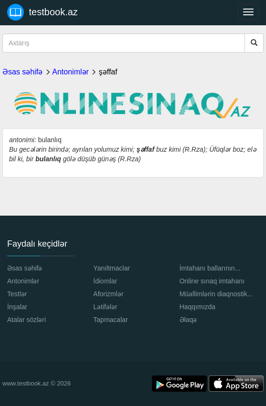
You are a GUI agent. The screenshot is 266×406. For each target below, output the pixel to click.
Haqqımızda (197, 307)
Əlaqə (188, 319)
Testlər (17, 294)
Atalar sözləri (26, 319)
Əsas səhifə (22, 72)
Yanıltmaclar (111, 268)
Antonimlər (70, 72)
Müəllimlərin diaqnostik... (216, 294)
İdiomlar (105, 281)
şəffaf (108, 72)
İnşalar (17, 307)
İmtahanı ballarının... (210, 268)
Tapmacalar (110, 319)
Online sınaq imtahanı (212, 281)
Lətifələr (105, 307)
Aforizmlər (108, 294)
